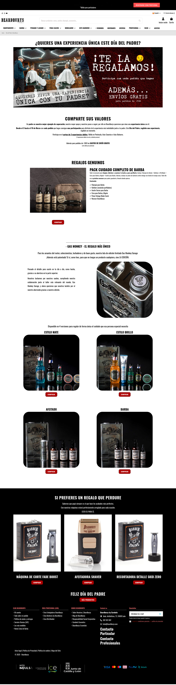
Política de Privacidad (30, 651)
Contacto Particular (107, 632)
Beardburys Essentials (80, 626)
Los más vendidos (20, 626)
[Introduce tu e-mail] (143, 614)
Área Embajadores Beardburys (53, 613)
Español (156, 13)
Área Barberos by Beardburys (52, 616)
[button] (38, 28)
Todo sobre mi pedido (21, 616)
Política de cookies (44, 651)
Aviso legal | (19, 651)
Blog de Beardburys (79, 616)
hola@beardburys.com (110, 624)
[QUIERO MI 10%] (160, 614)
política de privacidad (157, 622)
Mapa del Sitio (56, 651)
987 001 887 (107, 620)
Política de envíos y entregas (23, 619)
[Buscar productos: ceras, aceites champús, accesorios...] (139, 21)
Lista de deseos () (169, 13)
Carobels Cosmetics (79, 623)
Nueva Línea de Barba (21, 629)
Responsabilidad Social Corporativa (84, 619)
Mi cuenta (17, 613)
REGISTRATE (77, 5)
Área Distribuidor (49, 619)
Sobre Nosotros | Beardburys (82, 613)
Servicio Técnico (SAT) (21, 623)
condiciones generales (144, 622)
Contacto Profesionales (110, 641)
